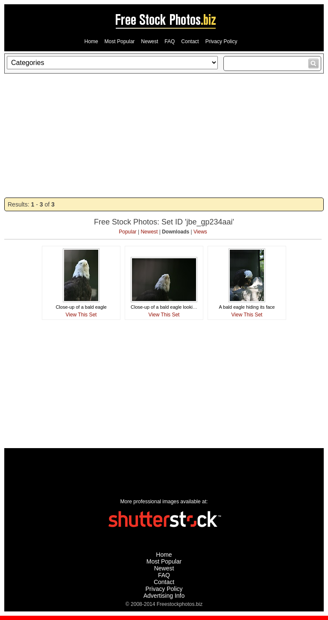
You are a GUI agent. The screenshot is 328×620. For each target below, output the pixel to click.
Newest (149, 41)
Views (200, 232)
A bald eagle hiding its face (247, 307)
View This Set (81, 315)
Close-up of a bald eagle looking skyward (174, 307)
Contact (190, 41)
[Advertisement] (164, 135)
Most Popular (120, 41)
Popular (127, 232)
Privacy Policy (221, 41)
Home (91, 41)
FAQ (169, 41)
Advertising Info (164, 595)
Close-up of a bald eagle (81, 307)
